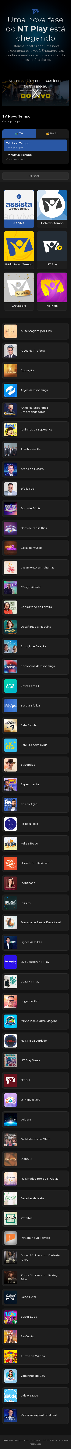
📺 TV (19, 133)
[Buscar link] (35, 176)
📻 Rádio (52, 133)
